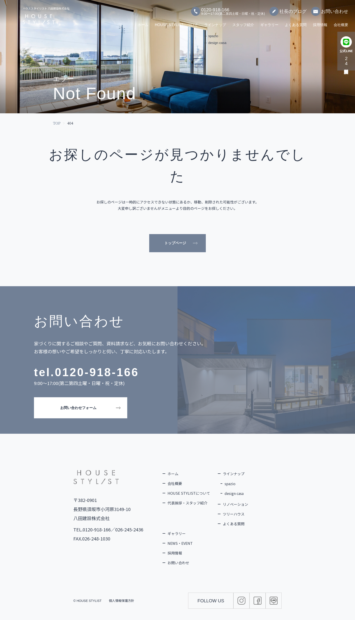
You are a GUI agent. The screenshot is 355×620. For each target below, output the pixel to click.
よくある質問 (296, 22)
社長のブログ (288, 9)
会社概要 (341, 22)
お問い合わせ (329, 9)
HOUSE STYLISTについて (176, 22)
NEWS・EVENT (180, 543)
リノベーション (235, 504)
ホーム (143, 22)
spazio (230, 483)
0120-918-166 (97, 372)
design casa (234, 493)
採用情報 (320, 22)
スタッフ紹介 (243, 22)
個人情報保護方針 (121, 600)
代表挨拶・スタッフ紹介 (187, 503)
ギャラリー (269, 22)
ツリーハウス (234, 514)
